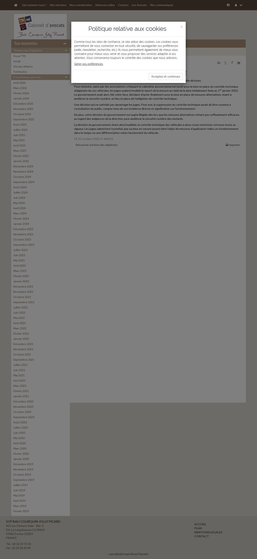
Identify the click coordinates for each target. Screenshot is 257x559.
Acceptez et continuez (165, 76)
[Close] (181, 27)
